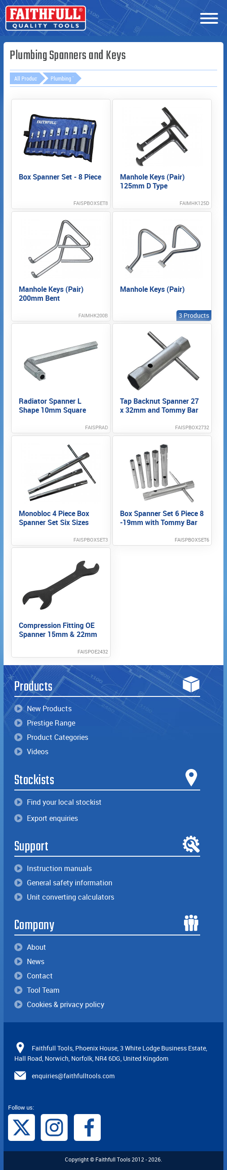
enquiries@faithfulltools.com (73, 1076)
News (29, 961)
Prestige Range (44, 723)
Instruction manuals (53, 868)
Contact (33, 976)
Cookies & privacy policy (59, 1004)
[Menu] (209, 18)
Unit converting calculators (64, 897)
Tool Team (37, 990)
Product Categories (51, 737)
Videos (31, 751)
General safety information (63, 883)
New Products (43, 708)
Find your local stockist (58, 802)
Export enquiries (46, 818)
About (30, 947)
